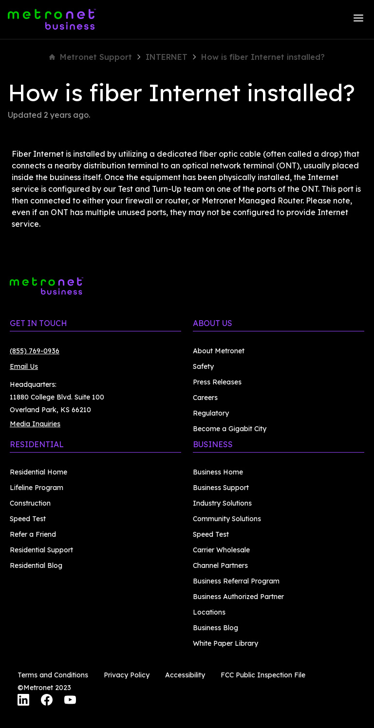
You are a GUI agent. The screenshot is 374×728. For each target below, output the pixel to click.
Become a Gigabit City (229, 428)
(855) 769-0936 (34, 350)
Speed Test (28, 518)
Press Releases (217, 382)
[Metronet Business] (52, 19)
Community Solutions (227, 518)
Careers (205, 397)
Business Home (218, 472)
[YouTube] (70, 701)
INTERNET (166, 57)
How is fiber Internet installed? (263, 57)
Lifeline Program (36, 487)
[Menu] (358, 19)
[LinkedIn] (23, 701)
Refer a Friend (33, 534)
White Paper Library (225, 643)
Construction (30, 503)
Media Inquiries (35, 423)
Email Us (24, 366)
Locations (209, 612)
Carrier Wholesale (221, 550)
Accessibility (185, 675)
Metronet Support (90, 57)
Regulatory (211, 413)
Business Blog (215, 627)
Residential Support (41, 550)
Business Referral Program (236, 581)
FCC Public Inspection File (263, 675)
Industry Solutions (222, 503)
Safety (203, 366)
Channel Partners (220, 565)
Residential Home (38, 472)
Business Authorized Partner (238, 596)
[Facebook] (47, 701)
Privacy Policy (127, 675)
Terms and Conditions (53, 675)
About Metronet (218, 350)
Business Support (221, 487)
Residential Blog (36, 565)
